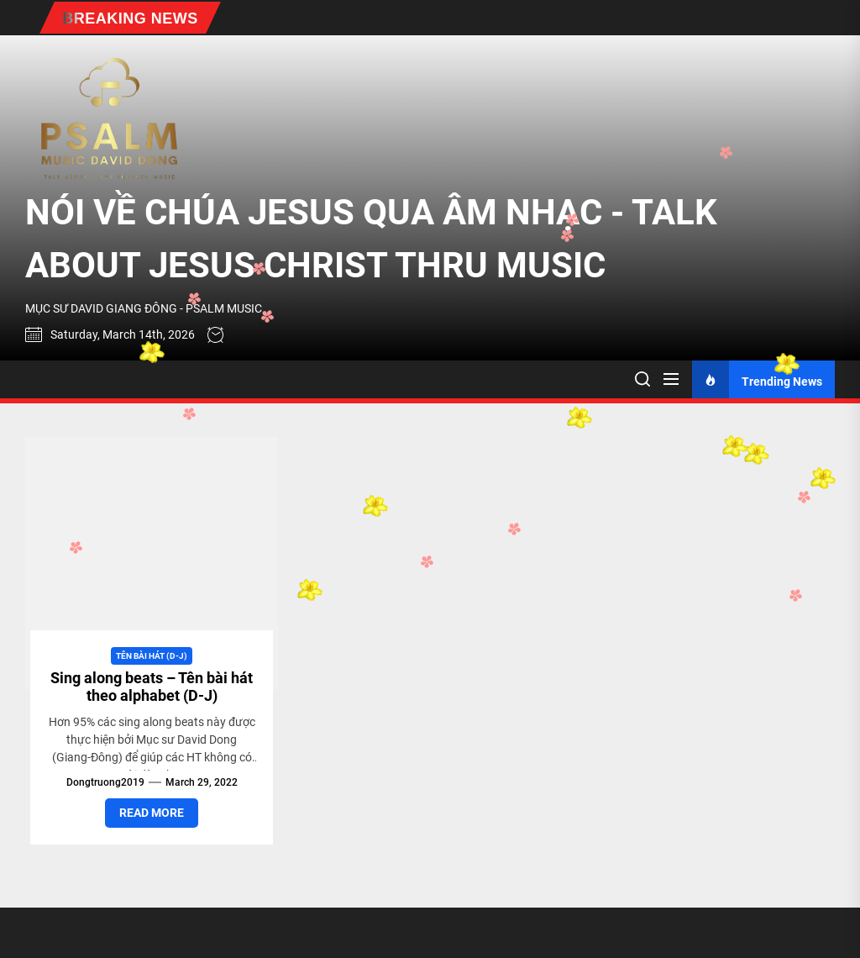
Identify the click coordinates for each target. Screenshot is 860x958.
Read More (151, 812)
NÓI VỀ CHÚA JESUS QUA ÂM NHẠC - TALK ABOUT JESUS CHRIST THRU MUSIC (371, 239)
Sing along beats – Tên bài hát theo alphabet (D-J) (151, 687)
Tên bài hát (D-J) (151, 656)
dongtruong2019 (105, 782)
